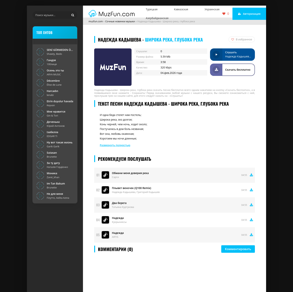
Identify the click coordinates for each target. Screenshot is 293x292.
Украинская (212, 9)
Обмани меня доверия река (130, 173)
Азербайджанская (157, 18)
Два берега (119, 203)
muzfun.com (96, 21)
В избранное (241, 39)
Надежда (118, 218)
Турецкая (152, 9)
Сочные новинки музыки (120, 21)
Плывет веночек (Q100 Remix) (131, 188)
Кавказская (181, 9)
